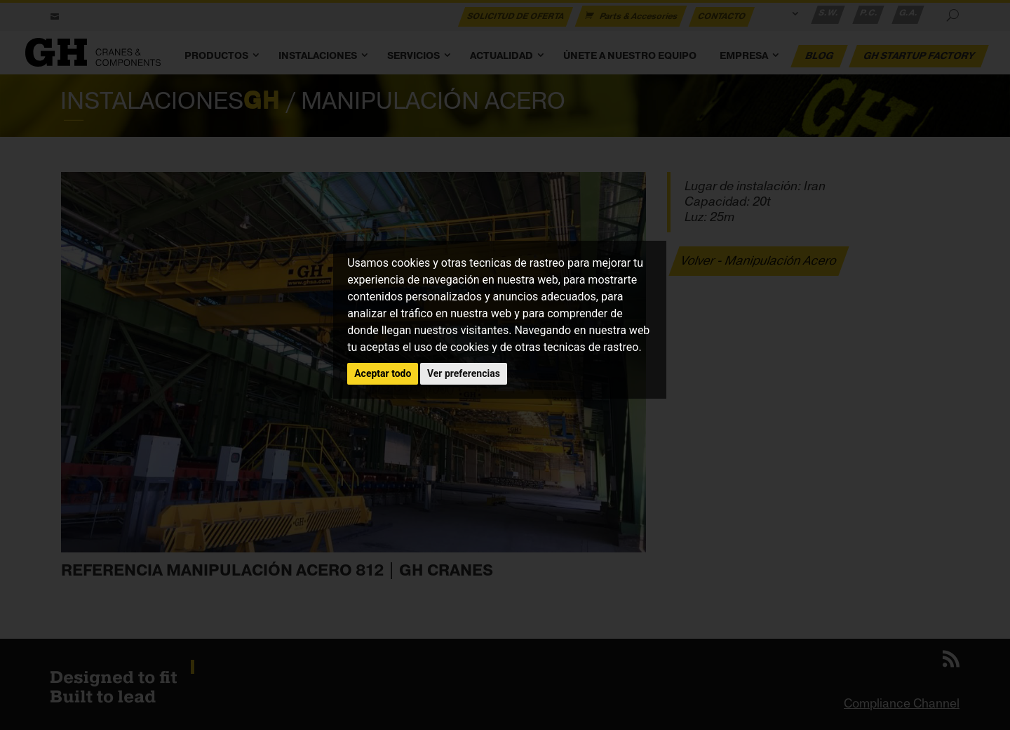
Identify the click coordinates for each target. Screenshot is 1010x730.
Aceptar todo (382, 373)
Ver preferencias (463, 373)
